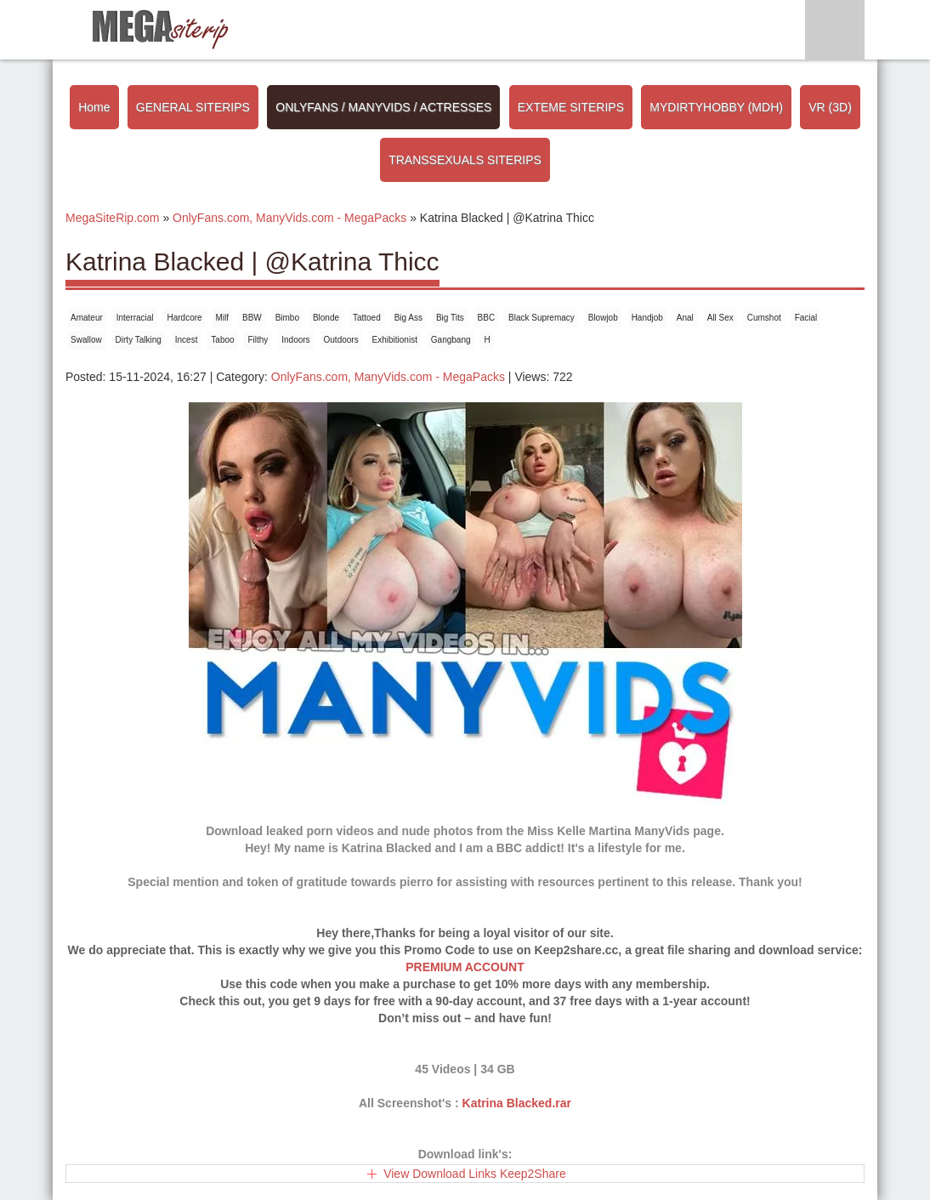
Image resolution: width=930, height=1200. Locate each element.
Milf (223, 317)
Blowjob (603, 317)
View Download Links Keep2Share (474, 1173)
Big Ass (408, 317)
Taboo (222, 339)
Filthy (257, 339)
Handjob (647, 317)
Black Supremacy (541, 317)
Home (94, 107)
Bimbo (287, 317)
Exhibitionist (394, 339)
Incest (186, 339)
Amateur (87, 317)
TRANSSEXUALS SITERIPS (465, 160)
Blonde (326, 317)
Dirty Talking (139, 339)
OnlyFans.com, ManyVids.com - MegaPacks (388, 377)
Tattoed (367, 317)
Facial (806, 317)
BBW (252, 317)
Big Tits (450, 317)
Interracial (135, 317)
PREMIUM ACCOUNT (464, 967)
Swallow (86, 339)
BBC (487, 317)
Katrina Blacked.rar (516, 1103)
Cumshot (764, 317)
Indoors (295, 339)
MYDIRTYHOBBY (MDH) (716, 107)
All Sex (720, 317)
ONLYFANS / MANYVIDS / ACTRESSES (383, 107)
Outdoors (341, 339)
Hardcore (184, 317)
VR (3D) (830, 107)
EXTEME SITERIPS (571, 107)
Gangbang (451, 339)
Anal (685, 317)
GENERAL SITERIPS (193, 107)
